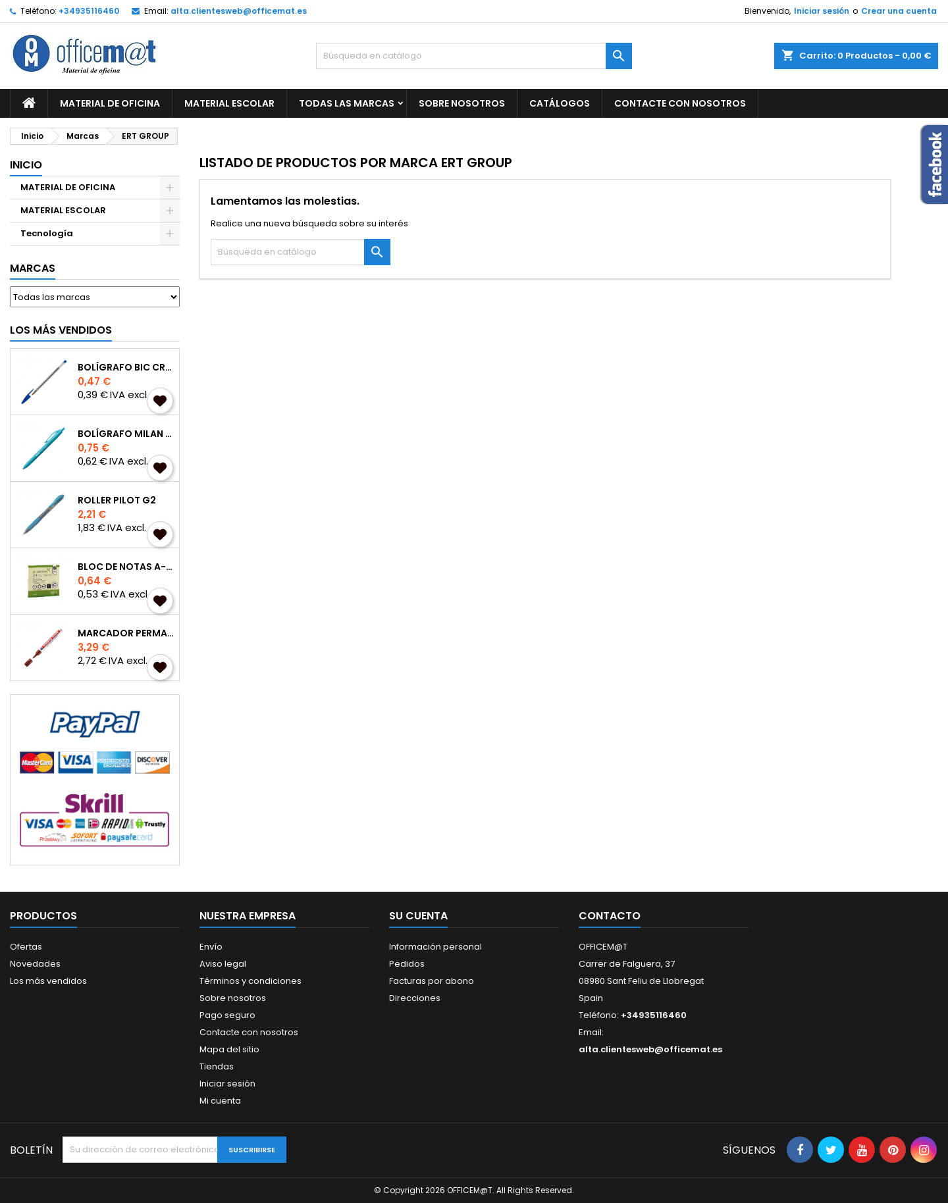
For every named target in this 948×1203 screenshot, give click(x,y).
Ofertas (26, 946)
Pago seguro (227, 1015)
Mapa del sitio (229, 1049)
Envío (211, 946)
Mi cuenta (220, 1100)
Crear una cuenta (899, 10)
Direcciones (414, 998)
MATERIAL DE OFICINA (110, 103)
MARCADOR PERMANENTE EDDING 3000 (126, 633)
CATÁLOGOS (559, 103)
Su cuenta (418, 915)
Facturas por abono (431, 981)
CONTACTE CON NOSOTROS (680, 103)
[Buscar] (474, 56)
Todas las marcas (346, 103)
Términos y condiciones (250, 981)
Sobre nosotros (462, 103)
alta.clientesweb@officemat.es (239, 10)
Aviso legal (222, 964)
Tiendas (216, 1066)
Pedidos (407, 964)
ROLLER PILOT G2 (117, 500)
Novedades (35, 964)
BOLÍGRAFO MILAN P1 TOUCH (126, 433)
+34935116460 (89, 10)
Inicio (26, 164)
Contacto (610, 915)
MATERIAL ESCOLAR (229, 103)
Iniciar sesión (821, 10)
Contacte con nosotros (248, 1032)
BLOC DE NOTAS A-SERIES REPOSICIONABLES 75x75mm (126, 566)
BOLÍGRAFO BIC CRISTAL (126, 367)
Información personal (435, 946)
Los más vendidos (61, 330)
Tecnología (46, 233)
